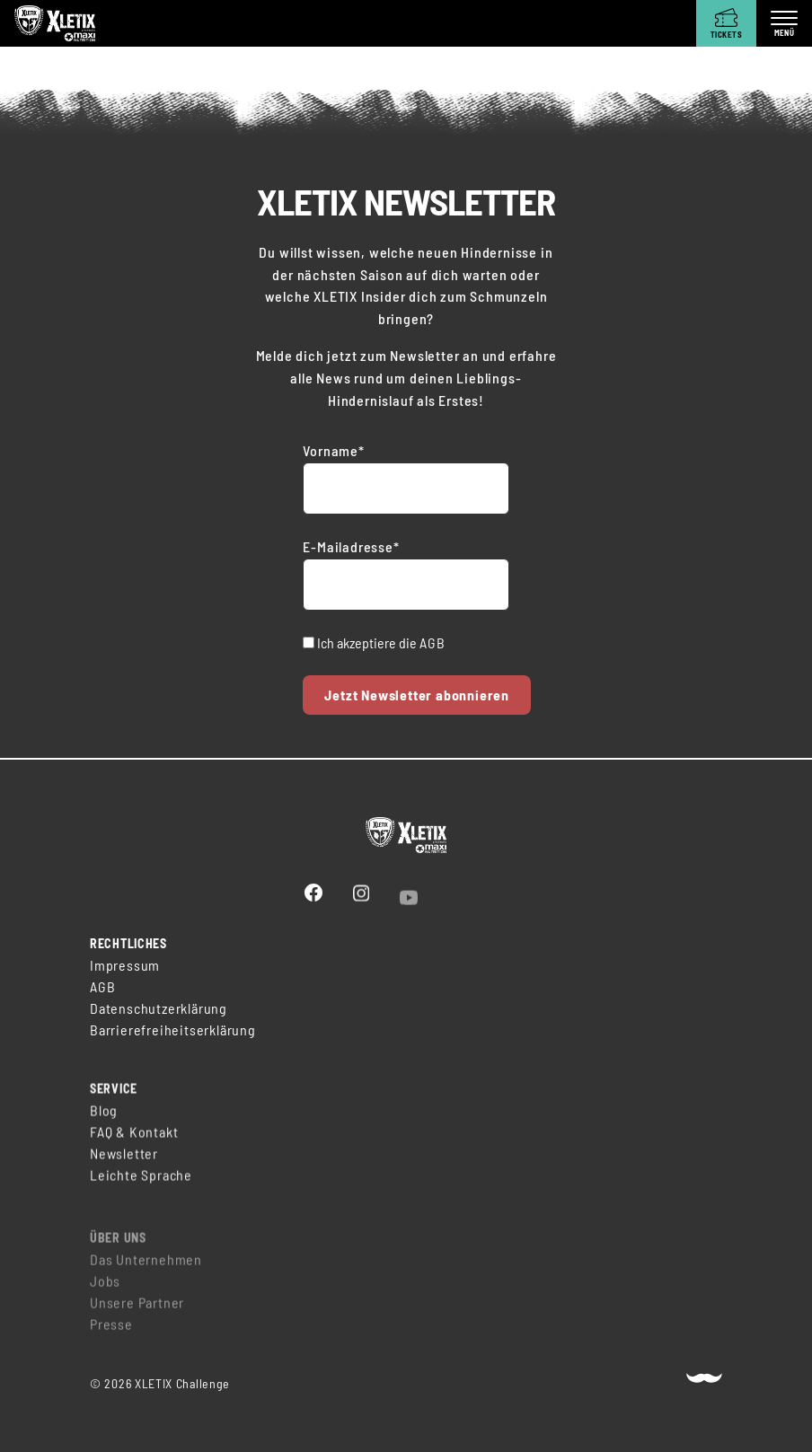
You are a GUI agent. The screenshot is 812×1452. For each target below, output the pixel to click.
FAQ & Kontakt (134, 1138)
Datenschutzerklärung (158, 1009)
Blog (104, 1116)
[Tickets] (726, 23)
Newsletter (124, 1159)
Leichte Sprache (141, 1181)
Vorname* (333, 450)
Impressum (125, 966)
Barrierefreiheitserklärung (173, 1031)
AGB (432, 642)
